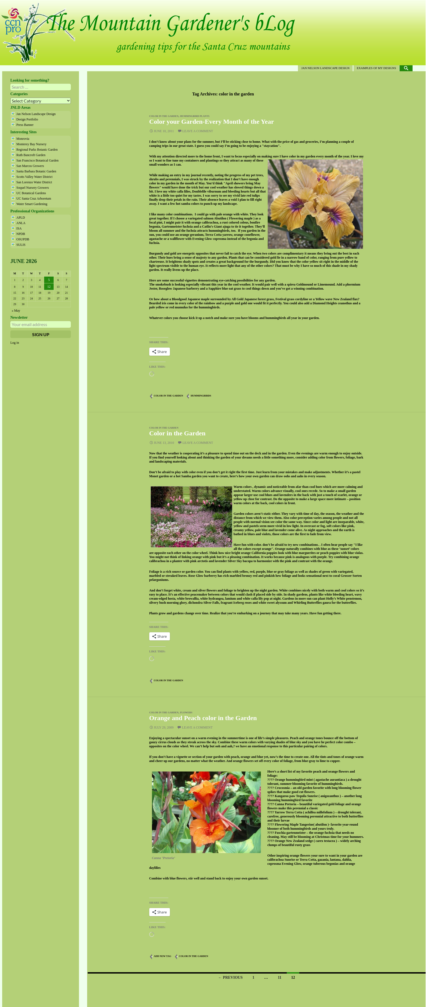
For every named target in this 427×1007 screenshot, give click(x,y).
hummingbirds (201, 395)
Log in (14, 343)
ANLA (20, 223)
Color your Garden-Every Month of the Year (211, 121)
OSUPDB (22, 239)
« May (16, 310)
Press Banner (24, 125)
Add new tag (162, 956)
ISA (19, 228)
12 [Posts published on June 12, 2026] (49, 287)
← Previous (230, 977)
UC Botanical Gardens (31, 193)
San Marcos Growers (30, 166)
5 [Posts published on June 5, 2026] (49, 280)
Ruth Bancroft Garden (30, 155)
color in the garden (164, 116)
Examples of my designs (376, 68)
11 (279, 977)
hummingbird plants (194, 116)
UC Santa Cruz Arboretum (33, 198)
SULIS (20, 245)
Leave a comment (197, 131)
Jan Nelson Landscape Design (325, 68)
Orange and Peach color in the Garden (203, 717)
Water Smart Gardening (31, 204)
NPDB (20, 234)
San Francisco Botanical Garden (37, 160)
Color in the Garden (177, 433)
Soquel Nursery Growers (32, 188)
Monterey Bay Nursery (31, 144)
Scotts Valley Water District (34, 177)
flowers (186, 712)
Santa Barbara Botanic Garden (36, 171)
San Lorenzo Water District (34, 182)
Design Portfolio (27, 119)
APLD (20, 217)
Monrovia (22, 139)
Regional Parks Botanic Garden (37, 149)
